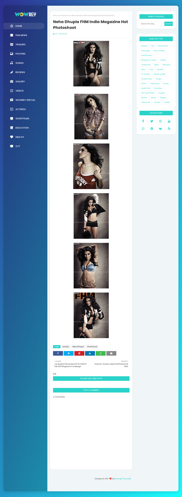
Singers (163, 97)
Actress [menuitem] (18, 109)
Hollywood (155, 83)
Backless (158, 88)
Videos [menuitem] (17, 90)
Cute (151, 69)
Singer (158, 79)
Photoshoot (65, 15)
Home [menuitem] (16, 26)
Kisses (166, 83)
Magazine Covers (148, 60)
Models (160, 69)
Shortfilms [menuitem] (19, 118)
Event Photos (146, 55)
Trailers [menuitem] (17, 44)
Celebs (163, 60)
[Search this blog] (152, 24)
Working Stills (159, 74)
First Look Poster (147, 93)
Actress (66, 346)
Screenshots (146, 79)
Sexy (143, 69)
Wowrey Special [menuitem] (22, 100)
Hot (152, 46)
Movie (153, 97)
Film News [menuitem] (18, 35)
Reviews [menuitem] (17, 72)
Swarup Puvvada (123, 478)
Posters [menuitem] (17, 53)
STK (56, 34)
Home (55, 15)
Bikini (156, 64)
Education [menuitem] (19, 127)
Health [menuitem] (17, 137)
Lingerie (161, 93)
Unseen (157, 102)
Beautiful (166, 64)
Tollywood (145, 102)
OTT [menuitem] (15, 146)
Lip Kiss (144, 97)
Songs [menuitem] (17, 63)
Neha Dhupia (78, 346)
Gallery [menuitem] (17, 81)
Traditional (146, 64)
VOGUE (167, 102)
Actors (144, 83)
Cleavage (145, 50)
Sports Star (146, 88)
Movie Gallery (159, 50)
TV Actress (145, 74)
